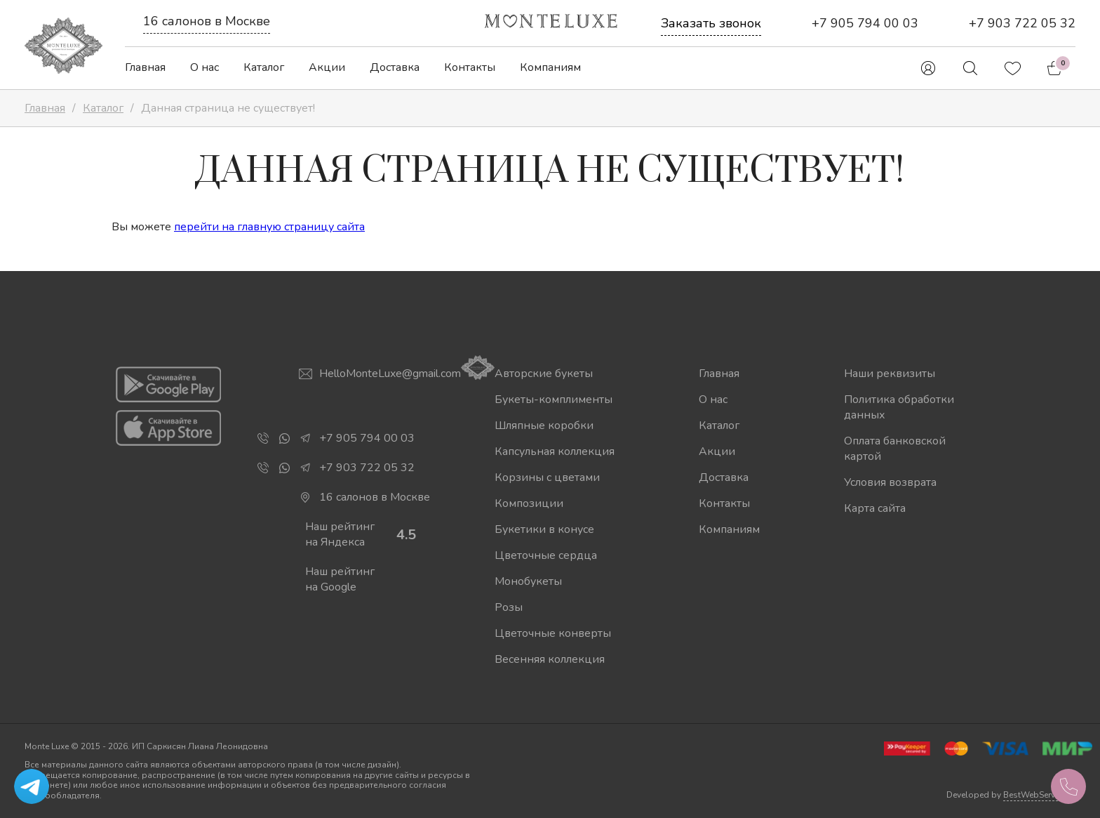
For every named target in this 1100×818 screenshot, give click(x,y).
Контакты (469, 67)
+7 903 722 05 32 (1022, 23)
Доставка (395, 67)
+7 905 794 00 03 (865, 23)
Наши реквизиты (889, 373)
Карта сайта (875, 508)
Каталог (263, 67)
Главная (145, 67)
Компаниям (550, 67)
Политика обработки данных (899, 407)
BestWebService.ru (1039, 794)
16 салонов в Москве (206, 21)
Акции (327, 67)
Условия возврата (890, 482)
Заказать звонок (711, 23)
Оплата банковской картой (895, 448)
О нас (204, 67)
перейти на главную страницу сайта (269, 227)
